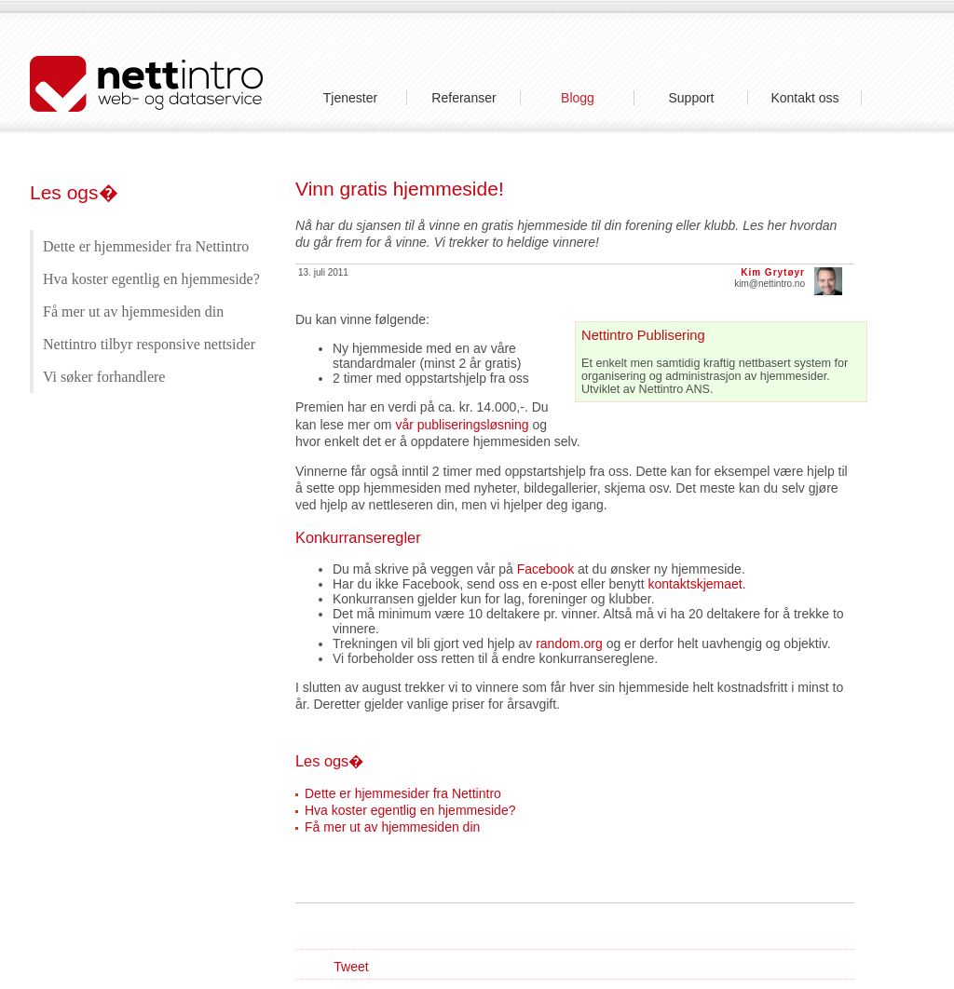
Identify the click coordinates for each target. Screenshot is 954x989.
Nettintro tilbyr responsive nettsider (149, 344)
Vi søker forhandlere (104, 377)
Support (691, 97)
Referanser (463, 97)
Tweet (351, 966)
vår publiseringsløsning (461, 424)
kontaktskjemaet (695, 583)
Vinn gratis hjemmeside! (399, 188)
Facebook (545, 569)
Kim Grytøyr (773, 272)
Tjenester (350, 97)
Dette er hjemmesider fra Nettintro (146, 246)
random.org (569, 643)
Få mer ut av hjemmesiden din (133, 311)
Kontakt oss (804, 97)
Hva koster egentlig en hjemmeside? (151, 279)
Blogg (577, 97)
